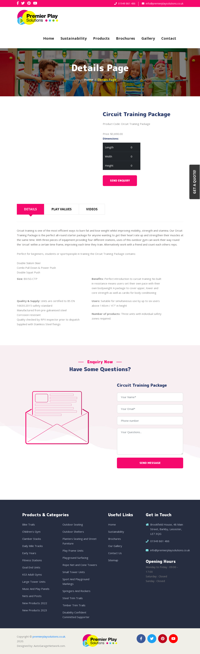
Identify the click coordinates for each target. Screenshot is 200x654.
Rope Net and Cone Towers (79, 565)
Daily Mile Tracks (32, 546)
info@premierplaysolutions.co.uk (164, 3)
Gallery (148, 38)
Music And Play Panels (35, 589)
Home (48, 38)
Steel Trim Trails (72, 598)
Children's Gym (31, 531)
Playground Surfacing (75, 557)
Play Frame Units (72, 550)
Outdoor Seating (72, 524)
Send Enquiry (120, 180)
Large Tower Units (33, 581)
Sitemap (113, 560)
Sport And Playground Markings (75, 581)
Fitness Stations (32, 560)
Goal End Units (31, 567)
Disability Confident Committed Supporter (76, 615)
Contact (168, 38)
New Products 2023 (34, 610)
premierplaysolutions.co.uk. (49, 636)
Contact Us (115, 553)
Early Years (29, 553)
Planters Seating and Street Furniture (79, 541)
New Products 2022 (34, 603)
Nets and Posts (32, 596)
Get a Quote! (194, 182)
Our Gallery (115, 546)
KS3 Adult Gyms (32, 574)
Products (101, 38)
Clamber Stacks (31, 539)
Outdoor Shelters (73, 531)
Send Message (150, 463)
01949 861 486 (126, 3)
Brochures (125, 38)
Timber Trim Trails (73, 605)
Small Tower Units (73, 572)
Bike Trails (28, 524)
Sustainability (74, 38)
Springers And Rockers (76, 591)
